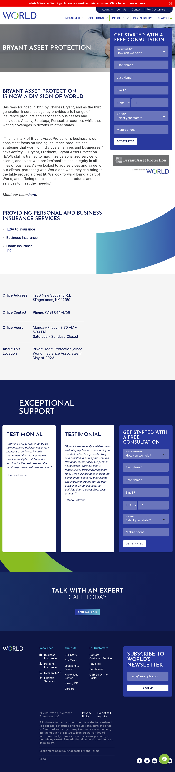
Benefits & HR (52, 672)
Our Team (71, 660)
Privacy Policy (86, 714)
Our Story (71, 655)
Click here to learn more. (128, 3)
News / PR (71, 683)
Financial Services (49, 679)
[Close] (170, 3)
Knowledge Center (71, 676)
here (32, 195)
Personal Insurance (50, 665)
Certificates (96, 669)
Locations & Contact (72, 667)
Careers (69, 688)
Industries (72, 18)
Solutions (96, 18)
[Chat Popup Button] (163, 757)
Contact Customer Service (100, 656)
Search (165, 18)
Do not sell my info (104, 714)
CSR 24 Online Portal (98, 676)
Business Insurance (50, 656)
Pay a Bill (95, 663)
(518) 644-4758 (87, 612)
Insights (118, 18)
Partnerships (143, 18)
